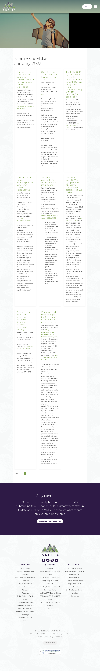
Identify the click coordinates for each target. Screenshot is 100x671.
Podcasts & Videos (25, 618)
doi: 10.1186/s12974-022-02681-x (73, 125)
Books (25, 621)
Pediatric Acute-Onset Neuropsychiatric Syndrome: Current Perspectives (25, 183)
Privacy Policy (48, 637)
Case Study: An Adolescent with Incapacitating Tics (49, 76)
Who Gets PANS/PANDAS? (50, 571)
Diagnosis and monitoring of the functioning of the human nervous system (49, 317)
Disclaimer (58, 637)
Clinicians (25, 590)
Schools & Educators (25, 584)
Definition (50, 568)
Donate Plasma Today (75, 581)
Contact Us (75, 596)
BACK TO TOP (50, 643)
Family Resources (25, 587)
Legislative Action (74, 584)
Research (25, 593)
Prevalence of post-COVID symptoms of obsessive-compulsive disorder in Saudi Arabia (74, 185)
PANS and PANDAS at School (50, 593)
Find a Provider (25, 568)
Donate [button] (87, 7)
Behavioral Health (50, 590)
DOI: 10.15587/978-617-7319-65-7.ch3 (49, 357)
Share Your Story (75, 587)
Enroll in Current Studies (74, 590)
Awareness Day (74, 578)
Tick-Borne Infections (25, 602)
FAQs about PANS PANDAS (50, 596)
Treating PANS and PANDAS (50, 587)
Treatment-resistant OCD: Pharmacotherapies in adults (49, 181)
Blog (50, 599)
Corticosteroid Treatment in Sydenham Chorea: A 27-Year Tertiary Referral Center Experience (25, 79)
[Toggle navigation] (95, 6)
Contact (39, 637)
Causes (50, 574)
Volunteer (74, 593)
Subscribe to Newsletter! (50, 521)
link (42, 94)
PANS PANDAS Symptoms (50, 578)
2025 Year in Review (74, 568)
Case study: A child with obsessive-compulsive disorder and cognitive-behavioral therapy (23, 321)
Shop (50, 608)
